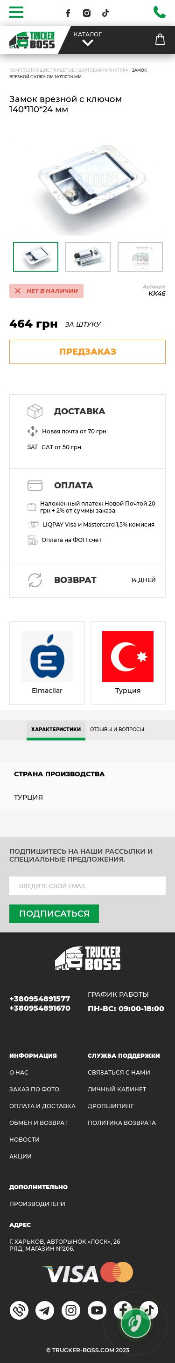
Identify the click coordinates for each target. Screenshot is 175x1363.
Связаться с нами (119, 1072)
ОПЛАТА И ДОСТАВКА (42, 1106)
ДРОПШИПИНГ (111, 1106)
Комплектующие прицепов (42, 70)
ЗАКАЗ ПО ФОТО (34, 1089)
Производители (37, 1203)
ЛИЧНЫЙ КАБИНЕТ (117, 1089)
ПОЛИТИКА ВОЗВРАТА (122, 1122)
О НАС (18, 1072)
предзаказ (87, 352)
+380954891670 (39, 1008)
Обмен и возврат (38, 1122)
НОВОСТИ (24, 1139)
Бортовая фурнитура (103, 70)
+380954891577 (39, 999)
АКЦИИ (20, 1156)
